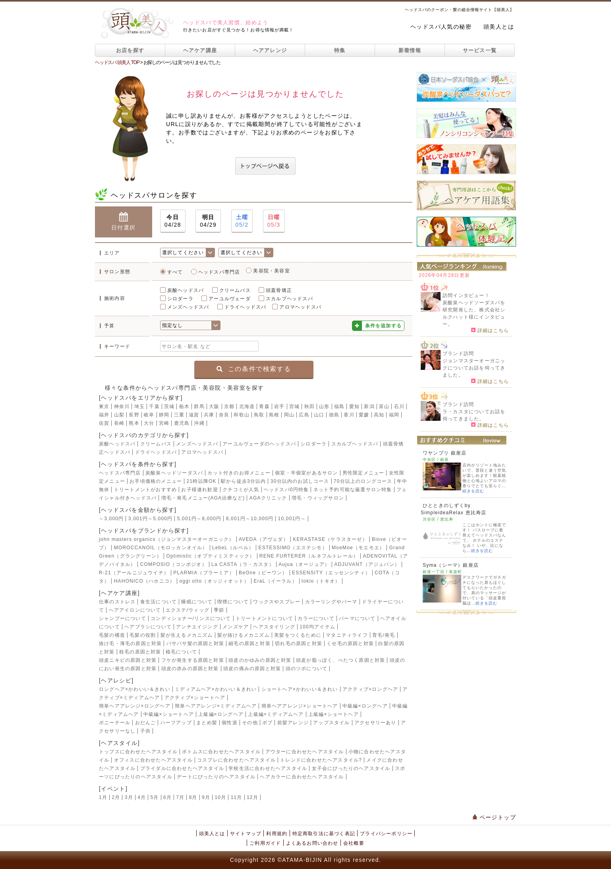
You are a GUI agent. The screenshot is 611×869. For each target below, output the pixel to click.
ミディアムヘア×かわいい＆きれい (216, 689)
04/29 (208, 220)
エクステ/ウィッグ (187, 610)
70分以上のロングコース (363, 481)
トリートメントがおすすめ (145, 489)
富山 (384, 406)
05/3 (273, 220)
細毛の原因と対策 (249, 643)
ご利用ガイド (265, 843)
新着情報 (409, 50)
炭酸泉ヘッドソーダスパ (174, 473)
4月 (141, 797)
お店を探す (130, 50)
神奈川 (122, 406)
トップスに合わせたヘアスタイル (138, 751)
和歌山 (241, 415)
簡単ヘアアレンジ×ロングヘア (134, 706)
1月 (103, 797)
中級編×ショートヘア (168, 714)
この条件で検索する (254, 368)
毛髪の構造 (112, 635)
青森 (264, 406)
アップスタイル (331, 722)
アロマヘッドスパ (300, 307)
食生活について (158, 602)
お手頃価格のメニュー (156, 481)
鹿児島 (182, 423)
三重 (179, 415)
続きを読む (473, 491)
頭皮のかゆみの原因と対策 (259, 660)
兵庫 (209, 415)
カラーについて (316, 618)
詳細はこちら (490, 330)
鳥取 (259, 415)
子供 (145, 731)
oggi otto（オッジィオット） (214, 581)
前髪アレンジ (293, 722)
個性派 (230, 722)
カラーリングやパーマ (331, 602)
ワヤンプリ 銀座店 (444, 453)
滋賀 (194, 415)
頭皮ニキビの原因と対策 (128, 660)
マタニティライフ (347, 635)
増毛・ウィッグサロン (318, 498)
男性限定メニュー (363, 473)
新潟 (369, 406)
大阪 (214, 406)
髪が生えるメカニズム (186, 635)
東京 (104, 406)
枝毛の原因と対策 (140, 652)
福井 (104, 415)
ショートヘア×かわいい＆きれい (299, 689)
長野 (134, 415)
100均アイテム (317, 627)
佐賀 (104, 423)
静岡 (164, 415)
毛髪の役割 (143, 635)
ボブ (267, 722)
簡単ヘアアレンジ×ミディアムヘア (216, 706)
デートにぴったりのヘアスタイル (216, 777)
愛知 (354, 406)
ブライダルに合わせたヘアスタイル (182, 768)
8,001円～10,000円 (250, 518)
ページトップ (494, 817)
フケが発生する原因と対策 (192, 660)
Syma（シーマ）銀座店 (451, 565)
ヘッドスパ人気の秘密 (441, 26)
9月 (206, 797)
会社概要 (353, 843)
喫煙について (233, 602)
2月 (116, 797)
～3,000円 (111, 518)
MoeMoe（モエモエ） (358, 547)
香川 (349, 415)
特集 (340, 50)
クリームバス (235, 290)
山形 (324, 406)
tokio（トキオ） (321, 581)
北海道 (247, 406)
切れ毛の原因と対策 (298, 643)
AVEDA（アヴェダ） (263, 539)
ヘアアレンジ (270, 50)
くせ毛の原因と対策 (350, 643)
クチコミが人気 (240, 489)
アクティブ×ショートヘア (194, 697)
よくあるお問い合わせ (312, 843)
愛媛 (364, 415)
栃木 (184, 406)
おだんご (145, 722)
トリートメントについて (264, 618)
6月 (167, 797)
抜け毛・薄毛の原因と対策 (130, 643)
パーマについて (357, 618)
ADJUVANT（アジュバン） (367, 564)
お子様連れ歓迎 (199, 489)
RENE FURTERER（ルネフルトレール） (308, 556)
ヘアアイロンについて (135, 610)
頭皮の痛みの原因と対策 (252, 668)
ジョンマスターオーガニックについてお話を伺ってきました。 (474, 368)
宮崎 (164, 423)
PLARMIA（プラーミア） (203, 572)
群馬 (199, 406)
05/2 (242, 220)
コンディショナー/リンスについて (191, 618)
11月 (236, 797)
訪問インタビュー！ (466, 295)
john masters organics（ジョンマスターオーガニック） (166, 539)
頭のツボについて (307, 668)
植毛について (181, 652)
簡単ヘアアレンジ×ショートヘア (299, 706)
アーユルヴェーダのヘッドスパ (259, 444)
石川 (399, 406)
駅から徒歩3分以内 (243, 481)
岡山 (289, 415)
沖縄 (199, 423)
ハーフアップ (176, 722)
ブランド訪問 (458, 353)
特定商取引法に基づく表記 (323, 833)
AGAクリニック (268, 498)
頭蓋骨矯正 (279, 290)
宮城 (294, 406)
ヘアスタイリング (274, 627)
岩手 (279, 406)
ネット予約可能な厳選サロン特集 (352, 489)
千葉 (154, 406)
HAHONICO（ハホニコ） (144, 581)
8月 (193, 797)
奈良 (224, 415)
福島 (339, 406)
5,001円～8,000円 (199, 518)
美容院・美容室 (271, 271)
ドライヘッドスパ (245, 307)
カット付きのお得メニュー (238, 473)
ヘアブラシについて (148, 627)
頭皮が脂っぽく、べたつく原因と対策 (340, 660)
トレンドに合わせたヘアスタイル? (321, 760)
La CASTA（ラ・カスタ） (242, 564)
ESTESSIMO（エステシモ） (293, 547)
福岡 (394, 415)
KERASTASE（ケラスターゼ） (330, 539)
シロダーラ (180, 298)
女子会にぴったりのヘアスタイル (351, 768)
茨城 (169, 406)
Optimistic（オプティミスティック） (210, 556)
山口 (319, 415)
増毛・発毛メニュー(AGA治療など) (203, 498)
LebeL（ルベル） (233, 547)
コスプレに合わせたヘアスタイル (236, 760)
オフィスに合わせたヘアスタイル (153, 760)
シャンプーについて (122, 618)
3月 (129, 797)
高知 (379, 415)
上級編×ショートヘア (333, 714)
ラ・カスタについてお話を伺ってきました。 (474, 415)
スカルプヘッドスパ (289, 298)
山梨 (119, 415)
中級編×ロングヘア (365, 706)
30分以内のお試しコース (300, 481)
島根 (274, 415)
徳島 (334, 415)
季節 (219, 610)
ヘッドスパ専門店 (219, 272)
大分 (149, 423)
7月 (180, 797)
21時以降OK (202, 481)
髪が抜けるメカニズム (243, 635)
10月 (220, 797)
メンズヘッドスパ (188, 307)
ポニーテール (114, 722)
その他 (250, 722)
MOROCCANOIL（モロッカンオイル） (161, 547)
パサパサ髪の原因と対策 (195, 643)
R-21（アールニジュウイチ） (134, 572)
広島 (304, 415)
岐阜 (149, 415)
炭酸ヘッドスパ (185, 290)
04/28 (172, 220)
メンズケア (235, 627)
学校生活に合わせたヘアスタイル (267, 768)
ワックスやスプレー (276, 602)
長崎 (119, 423)
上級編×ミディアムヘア (276, 714)
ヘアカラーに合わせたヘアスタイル (302, 777)
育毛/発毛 (383, 635)
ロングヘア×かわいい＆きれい (134, 689)
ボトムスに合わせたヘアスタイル (221, 751)
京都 (229, 406)
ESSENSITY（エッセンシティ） (331, 572)
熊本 (134, 423)
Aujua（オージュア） (304, 564)
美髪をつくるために (297, 635)
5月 (155, 797)
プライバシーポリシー (386, 833)
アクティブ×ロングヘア (370, 689)
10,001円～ (292, 518)
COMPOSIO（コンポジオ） (173, 564)
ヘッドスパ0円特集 (286, 489)
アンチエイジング (197, 627)
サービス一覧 (480, 50)
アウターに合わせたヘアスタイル (304, 751)
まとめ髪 (206, 722)
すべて (175, 272)
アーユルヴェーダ (230, 298)
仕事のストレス (117, 602)
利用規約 (276, 833)
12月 (252, 797)
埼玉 (139, 406)
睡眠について (197, 602)
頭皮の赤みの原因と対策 (190, 668)
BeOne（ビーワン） (263, 572)
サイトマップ (245, 833)
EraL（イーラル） (275, 581)
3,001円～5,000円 (150, 518)
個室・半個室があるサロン (306, 473)
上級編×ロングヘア (221, 714)
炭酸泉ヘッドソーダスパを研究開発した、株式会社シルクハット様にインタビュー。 (474, 313)
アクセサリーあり (375, 722)
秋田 (309, 406)
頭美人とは (498, 26)
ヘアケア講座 (200, 50)
